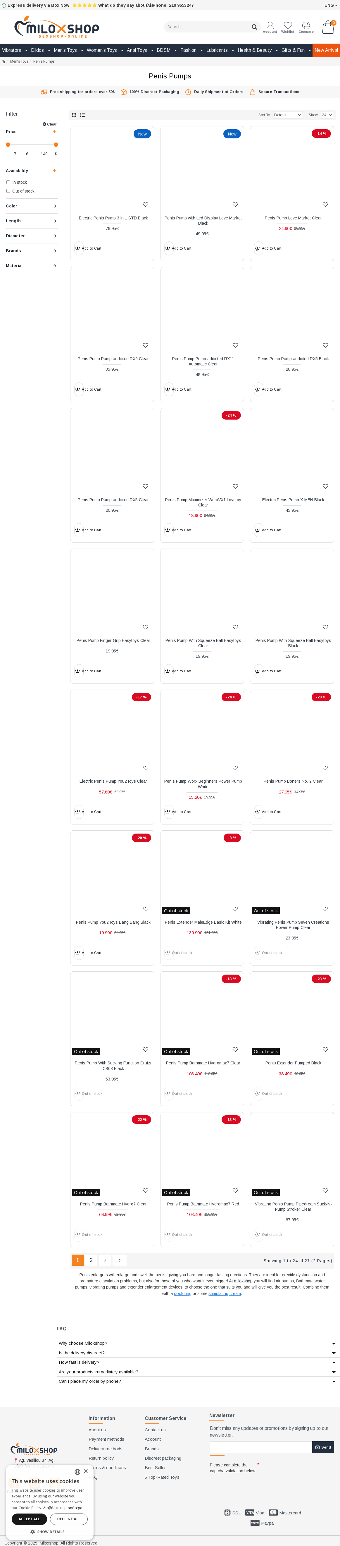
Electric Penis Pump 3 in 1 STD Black (113, 218)
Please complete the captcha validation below (232, 1466)
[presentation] (251, 1484)
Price (11, 131)
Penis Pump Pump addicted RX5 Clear (113, 499)
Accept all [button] (29, 1518)
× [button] (85, 1471)
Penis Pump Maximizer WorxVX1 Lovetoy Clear (203, 502)
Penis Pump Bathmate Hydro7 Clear (113, 1204)
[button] (50, 1531)
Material (14, 265)
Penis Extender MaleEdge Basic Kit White (203, 922)
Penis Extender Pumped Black (293, 1063)
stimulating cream (224, 1292)
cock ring (182, 1291)
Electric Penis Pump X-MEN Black (293, 499)
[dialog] (50, 1502)
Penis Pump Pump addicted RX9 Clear (113, 358)
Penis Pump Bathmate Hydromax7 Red (203, 1204)
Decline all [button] (69, 1518)
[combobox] (77, 1472)
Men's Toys (19, 61)
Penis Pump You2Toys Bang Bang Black (113, 922)
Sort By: (257, 115)
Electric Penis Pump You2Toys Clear (113, 781)
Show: (314, 115)
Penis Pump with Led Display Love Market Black (203, 221)
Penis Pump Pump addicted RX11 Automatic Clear (203, 361)
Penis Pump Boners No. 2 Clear (293, 781)
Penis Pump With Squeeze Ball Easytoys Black (293, 643)
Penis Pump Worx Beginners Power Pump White (203, 784)
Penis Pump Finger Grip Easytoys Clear (113, 640)
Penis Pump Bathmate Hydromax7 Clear (203, 1063)
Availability (17, 170)
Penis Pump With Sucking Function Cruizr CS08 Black (113, 1066)
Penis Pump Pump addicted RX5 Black (293, 358)
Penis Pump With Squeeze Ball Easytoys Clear (203, 643)
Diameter (15, 235)
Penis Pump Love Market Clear (293, 218)
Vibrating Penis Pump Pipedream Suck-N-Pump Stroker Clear (293, 1207)
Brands (13, 250)
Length (13, 221)
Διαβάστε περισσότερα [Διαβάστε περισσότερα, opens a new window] (62, 1507)
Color (11, 206)
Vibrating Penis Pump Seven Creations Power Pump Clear (293, 925)
